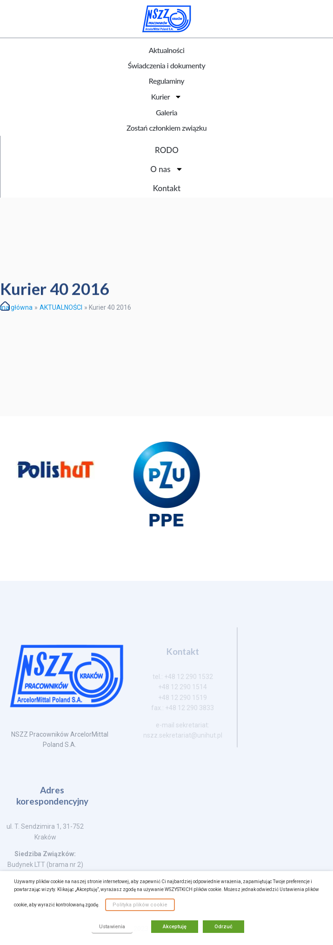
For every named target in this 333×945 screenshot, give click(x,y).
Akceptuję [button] (174, 927)
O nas (166, 169)
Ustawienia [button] (112, 927)
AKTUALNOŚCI (61, 307)
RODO (167, 150)
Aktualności (167, 50)
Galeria (166, 112)
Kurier (166, 96)
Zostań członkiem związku (166, 127)
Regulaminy (166, 80)
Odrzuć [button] (223, 927)
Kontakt (166, 188)
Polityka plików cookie (140, 905)
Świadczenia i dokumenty (166, 65)
